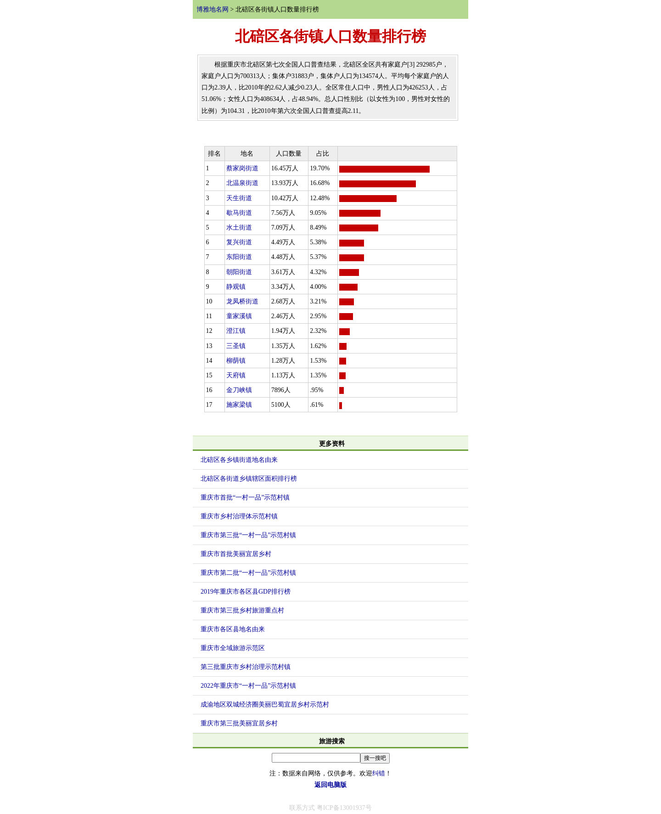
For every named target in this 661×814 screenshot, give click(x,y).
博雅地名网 (212, 9)
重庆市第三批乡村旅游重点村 (242, 610)
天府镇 (236, 375)
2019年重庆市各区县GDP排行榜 (246, 591)
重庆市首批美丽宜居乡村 (236, 553)
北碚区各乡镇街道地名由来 (239, 459)
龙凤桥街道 (242, 301)
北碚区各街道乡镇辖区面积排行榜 (249, 478)
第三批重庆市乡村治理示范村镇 (246, 666)
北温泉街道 (242, 183)
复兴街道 (239, 242)
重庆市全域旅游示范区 (233, 648)
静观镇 (236, 286)
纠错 (378, 773)
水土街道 (239, 227)
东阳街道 (239, 256)
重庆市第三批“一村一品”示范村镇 (248, 535)
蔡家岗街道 (242, 168)
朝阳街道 (239, 272)
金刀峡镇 (239, 390)
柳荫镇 (236, 360)
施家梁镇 (239, 404)
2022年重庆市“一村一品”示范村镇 (248, 685)
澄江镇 (236, 330)
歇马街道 (239, 212)
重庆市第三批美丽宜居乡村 (239, 723)
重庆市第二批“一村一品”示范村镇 (248, 572)
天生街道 (239, 198)
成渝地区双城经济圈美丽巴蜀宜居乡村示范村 (265, 704)
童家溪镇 (239, 316)
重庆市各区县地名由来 (233, 629)
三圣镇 (236, 345)
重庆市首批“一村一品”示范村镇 (245, 497)
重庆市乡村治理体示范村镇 (239, 516)
